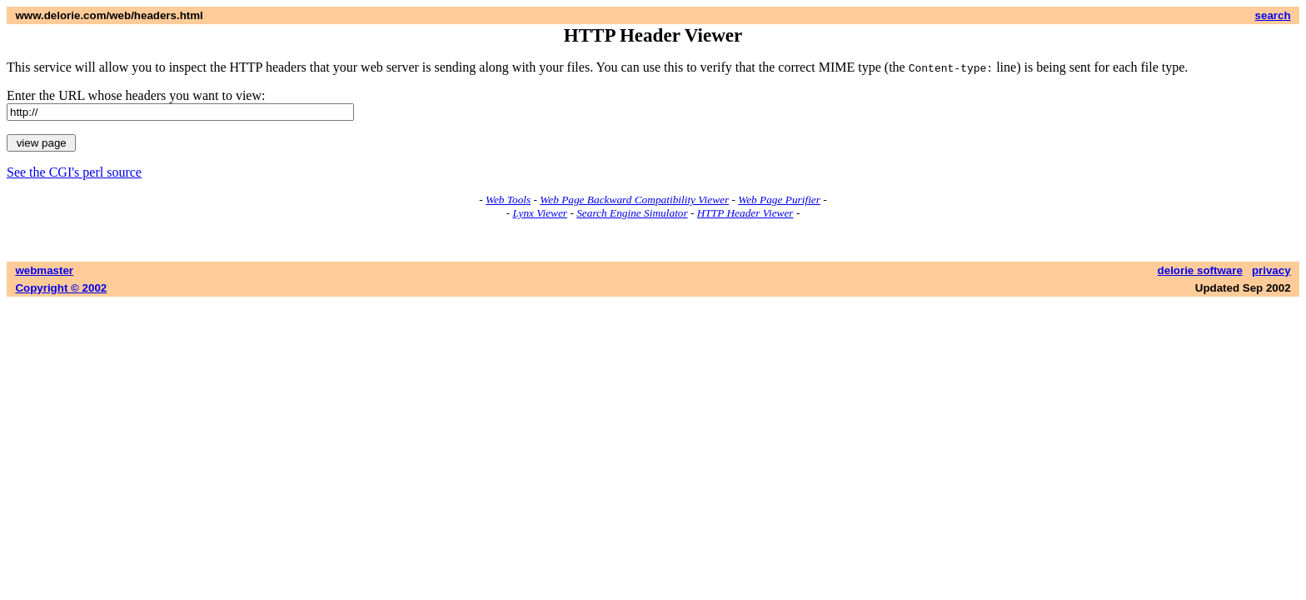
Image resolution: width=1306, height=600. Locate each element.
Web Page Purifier (779, 199)
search (1273, 15)
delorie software (1200, 270)
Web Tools (508, 199)
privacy (1271, 270)
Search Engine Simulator (632, 213)
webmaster (44, 270)
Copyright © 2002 (61, 288)
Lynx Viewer (539, 213)
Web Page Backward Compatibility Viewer (634, 199)
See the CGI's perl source (74, 172)
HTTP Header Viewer (745, 213)
